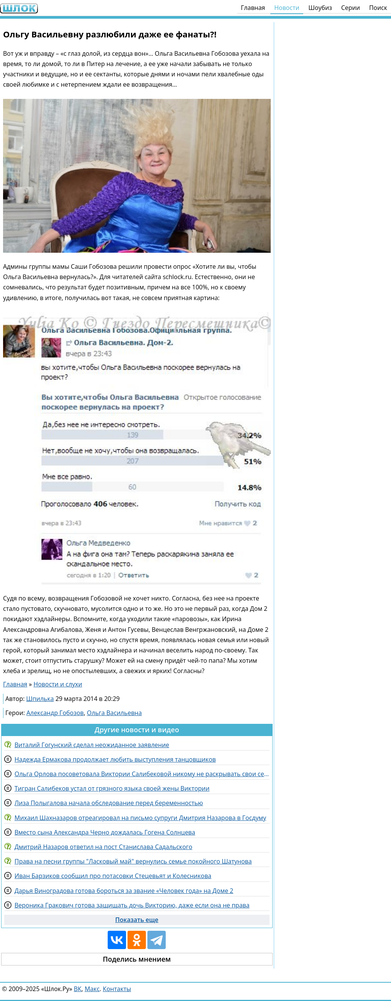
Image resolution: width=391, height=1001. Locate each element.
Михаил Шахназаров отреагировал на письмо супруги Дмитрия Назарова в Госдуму (140, 818)
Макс (92, 989)
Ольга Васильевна (114, 713)
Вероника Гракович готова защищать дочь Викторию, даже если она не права (132, 905)
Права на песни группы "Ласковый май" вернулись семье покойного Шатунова (133, 861)
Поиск (378, 7)
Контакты (117, 989)
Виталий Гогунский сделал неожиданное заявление (92, 745)
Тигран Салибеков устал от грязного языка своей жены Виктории (112, 788)
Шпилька (40, 698)
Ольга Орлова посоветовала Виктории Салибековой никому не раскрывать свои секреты (142, 774)
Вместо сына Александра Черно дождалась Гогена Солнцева (105, 832)
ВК (77, 989)
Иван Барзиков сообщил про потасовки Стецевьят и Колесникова (113, 876)
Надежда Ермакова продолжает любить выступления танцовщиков (115, 759)
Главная (253, 7)
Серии (350, 7)
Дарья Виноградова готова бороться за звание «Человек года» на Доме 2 (124, 890)
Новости (286, 7)
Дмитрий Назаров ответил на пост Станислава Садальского (103, 847)
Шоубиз (320, 7)
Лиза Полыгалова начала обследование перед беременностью (109, 803)
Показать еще (136, 919)
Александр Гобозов (55, 713)
